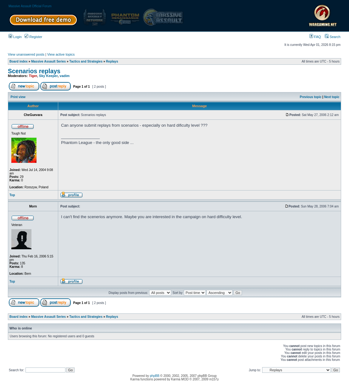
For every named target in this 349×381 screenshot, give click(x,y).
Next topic (331, 97)
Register (33, 37)
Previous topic (311, 97)
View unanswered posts (26, 54)
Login (15, 37)
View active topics (61, 54)
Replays (112, 61)
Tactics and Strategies (85, 61)
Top (12, 195)
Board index (18, 61)
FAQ (315, 37)
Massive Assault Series (48, 61)
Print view (18, 97)
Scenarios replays (34, 71)
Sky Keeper (48, 76)
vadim (64, 76)
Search (333, 37)
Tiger (33, 76)
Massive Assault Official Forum (30, 6)
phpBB (154, 376)
